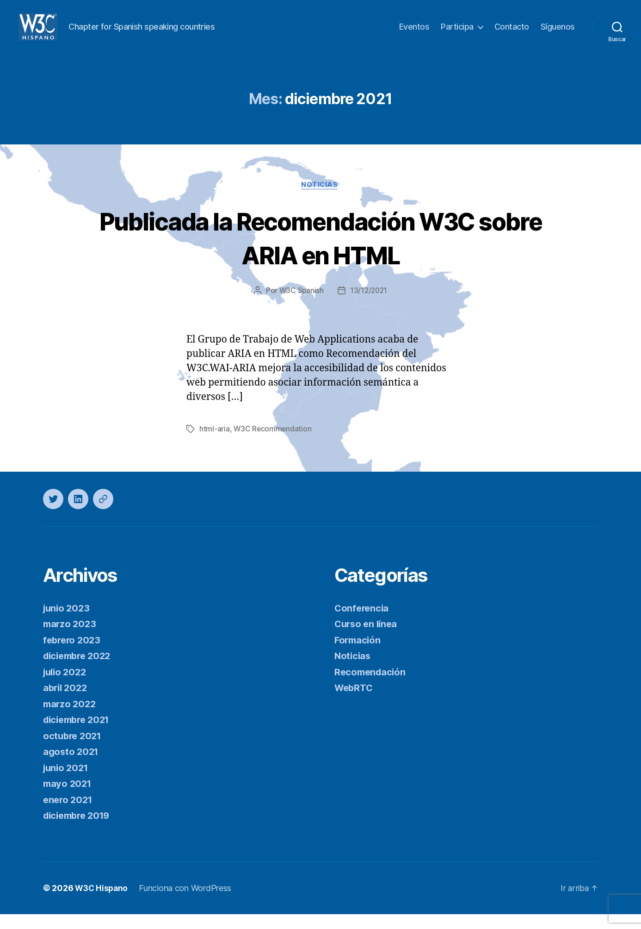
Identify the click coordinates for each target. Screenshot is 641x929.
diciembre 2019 (79, 830)
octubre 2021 (74, 750)
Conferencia (362, 623)
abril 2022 (66, 702)
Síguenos (558, 33)
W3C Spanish (300, 305)
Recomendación (371, 686)
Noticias (320, 199)
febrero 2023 (73, 655)
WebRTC (354, 702)
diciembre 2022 (79, 670)
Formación (358, 655)
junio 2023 (67, 623)
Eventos (414, 33)
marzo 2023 (70, 638)
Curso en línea (367, 638)
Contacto (511, 33)
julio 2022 (66, 686)
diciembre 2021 (79, 734)
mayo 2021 (68, 798)
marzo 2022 (70, 718)
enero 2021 (69, 814)
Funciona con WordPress (187, 903)
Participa (457, 33)
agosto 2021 (72, 766)
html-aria (214, 444)
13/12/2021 (369, 305)
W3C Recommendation (273, 444)
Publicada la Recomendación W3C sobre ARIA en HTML (320, 252)
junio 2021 (67, 782)
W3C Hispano (102, 903)
